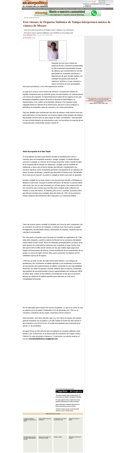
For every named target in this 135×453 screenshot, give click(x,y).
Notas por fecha (100, 8)
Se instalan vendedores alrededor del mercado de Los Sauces (30, 419)
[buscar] (90, 2)
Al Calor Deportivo (27, 8)
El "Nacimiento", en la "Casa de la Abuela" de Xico (60, 419)
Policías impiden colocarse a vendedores (45, 419)
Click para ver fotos (52, 50)
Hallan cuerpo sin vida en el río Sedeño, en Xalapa (45, 437)
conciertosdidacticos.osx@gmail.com (43, 339)
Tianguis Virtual (37, 8)
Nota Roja (65, 8)
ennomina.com (47, 8)
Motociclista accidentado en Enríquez (75, 437)
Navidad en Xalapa (58, 436)
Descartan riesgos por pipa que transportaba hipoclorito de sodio (30, 438)
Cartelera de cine (90, 8)
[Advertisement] (36, 73)
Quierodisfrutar (80, 8)
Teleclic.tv (72, 8)
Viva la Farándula (57, 8)
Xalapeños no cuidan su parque (74, 419)
